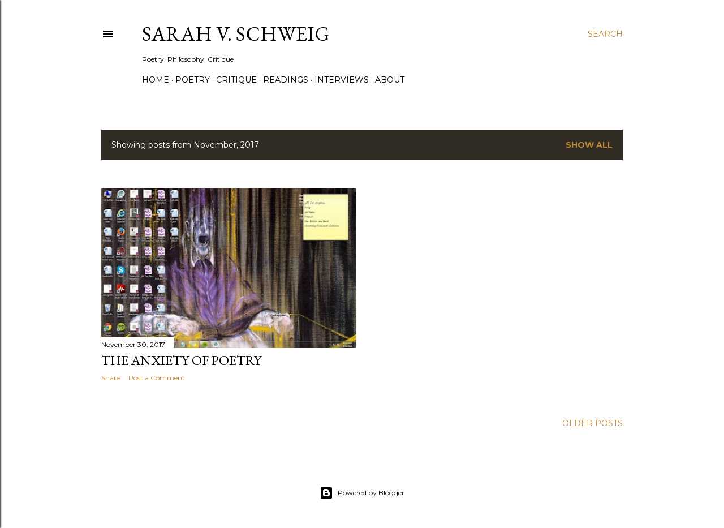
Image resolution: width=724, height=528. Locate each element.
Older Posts (592, 423)
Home (155, 80)
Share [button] (110, 378)
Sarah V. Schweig (236, 33)
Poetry (192, 80)
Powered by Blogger (362, 493)
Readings (285, 80)
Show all (589, 145)
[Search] (605, 34)
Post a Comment (156, 378)
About (389, 80)
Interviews (341, 80)
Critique (236, 80)
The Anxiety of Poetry (181, 360)
